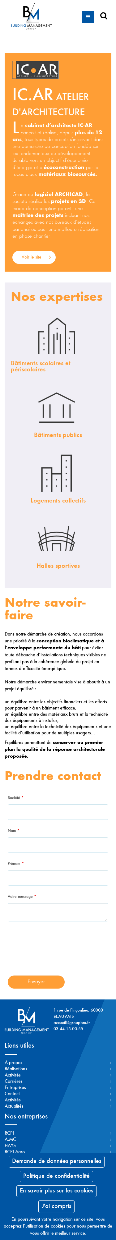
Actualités (14, 1106)
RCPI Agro (15, 1152)
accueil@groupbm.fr (72, 1023)
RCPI (9, 1133)
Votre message (22, 897)
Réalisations (16, 1069)
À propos (13, 1063)
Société (16, 798)
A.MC (10, 1139)
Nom (13, 831)
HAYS (10, 1146)
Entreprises (15, 1088)
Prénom (16, 864)
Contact (12, 1094)
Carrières (14, 1081)
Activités (13, 1075)
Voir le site (31, 257)
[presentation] (58, 952)
